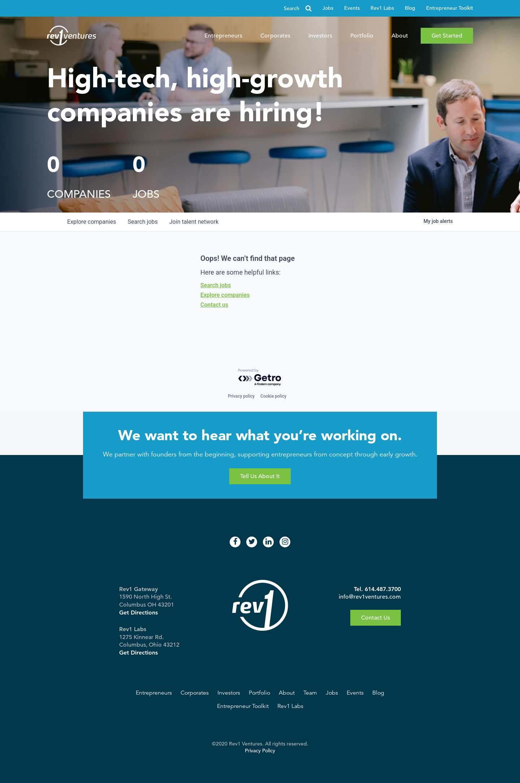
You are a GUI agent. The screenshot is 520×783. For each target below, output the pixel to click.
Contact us (214, 304)
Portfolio (361, 35)
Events (352, 8)
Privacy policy (241, 396)
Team (310, 692)
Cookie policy (273, 396)
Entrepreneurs (223, 35)
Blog (410, 8)
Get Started (447, 35)
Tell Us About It (260, 476)
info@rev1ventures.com (370, 596)
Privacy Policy (260, 751)
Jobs (327, 8)
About (399, 35)
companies (91, 221)
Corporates (275, 35)
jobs (142, 221)
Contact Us (375, 617)
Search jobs (215, 285)
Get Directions (138, 612)
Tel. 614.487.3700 (377, 589)
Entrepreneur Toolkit (449, 8)
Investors (320, 35)
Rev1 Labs (382, 8)
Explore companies (225, 295)
